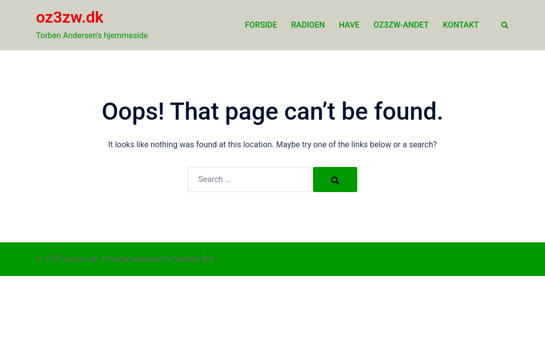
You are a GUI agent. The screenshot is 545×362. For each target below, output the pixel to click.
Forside (261, 25)
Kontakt (461, 25)
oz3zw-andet (401, 25)
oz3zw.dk (70, 17)
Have (349, 25)
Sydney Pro (194, 258)
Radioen (308, 25)
